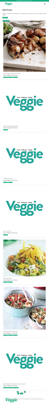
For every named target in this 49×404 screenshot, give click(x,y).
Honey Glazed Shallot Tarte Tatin (11, 73)
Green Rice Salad (7, 278)
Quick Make (10, 182)
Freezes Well (15, 77)
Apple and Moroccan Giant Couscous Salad (14, 384)
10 (27, 391)
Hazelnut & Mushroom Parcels (10, 126)
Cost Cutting (5, 77)
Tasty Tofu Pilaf (7, 231)
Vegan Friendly (15, 387)
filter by (5, 17)
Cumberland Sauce (8, 178)
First (17, 391)
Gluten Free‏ (5, 182)
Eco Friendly (10, 77)
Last (21, 393)
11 (29, 391)
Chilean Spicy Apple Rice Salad (10, 331)
